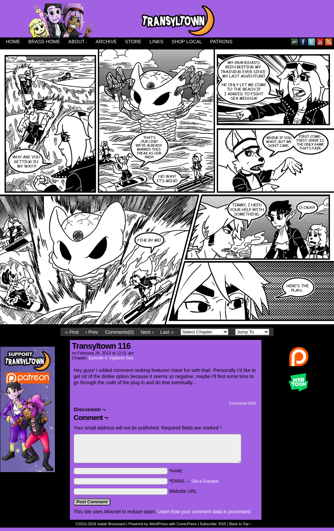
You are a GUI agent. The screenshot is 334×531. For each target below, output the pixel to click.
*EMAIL (194, 481)
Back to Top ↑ (240, 524)
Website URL (183, 491)
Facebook (303, 41)
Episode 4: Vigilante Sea (111, 358)
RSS (328, 41)
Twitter (311, 41)
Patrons (221, 41)
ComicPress (187, 524)
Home (13, 41)
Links (156, 41)
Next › (147, 332)
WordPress (158, 524)
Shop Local (186, 41)
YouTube (320, 41)
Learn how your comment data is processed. (205, 511)
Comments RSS (242, 403)
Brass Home (44, 41)
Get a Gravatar (205, 481)
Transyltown (167, 20)
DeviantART (294, 41)
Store (133, 41)
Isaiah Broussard (111, 524)
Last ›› (167, 332)
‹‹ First (71, 332)
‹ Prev (92, 332)
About (77, 41)
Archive (106, 41)
